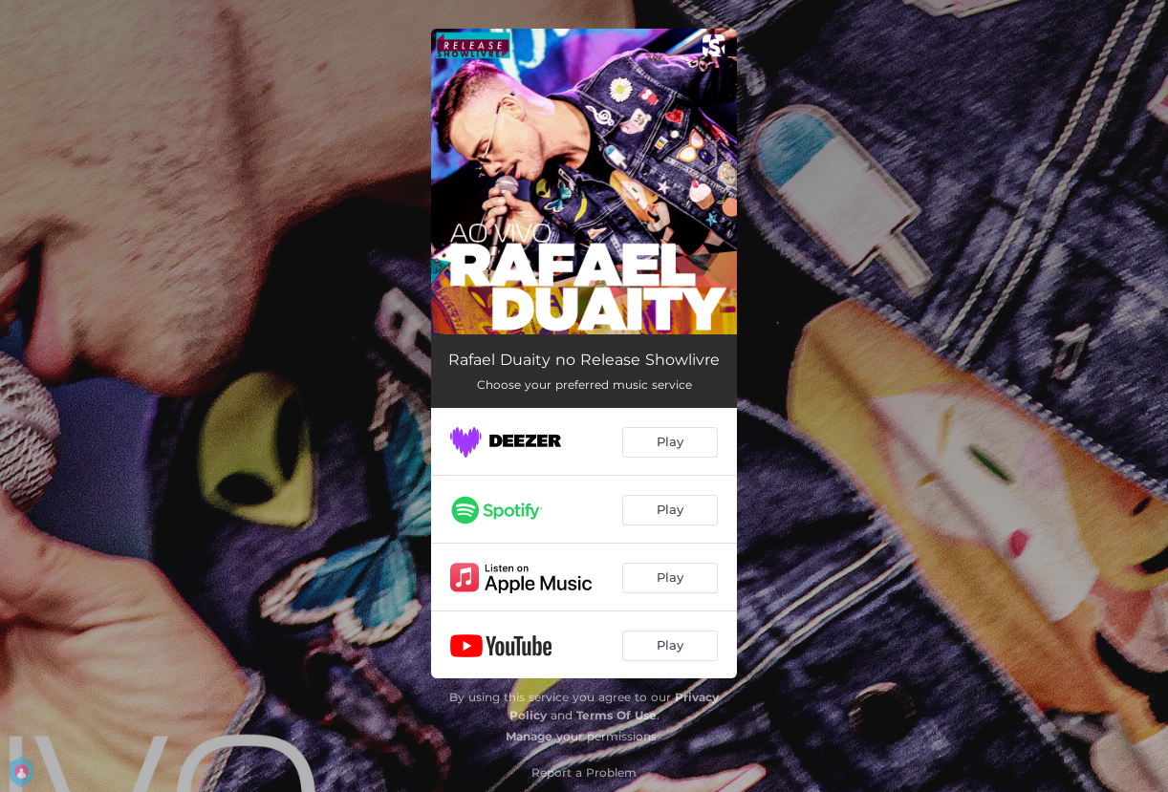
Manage (529, 736)
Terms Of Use (616, 715)
